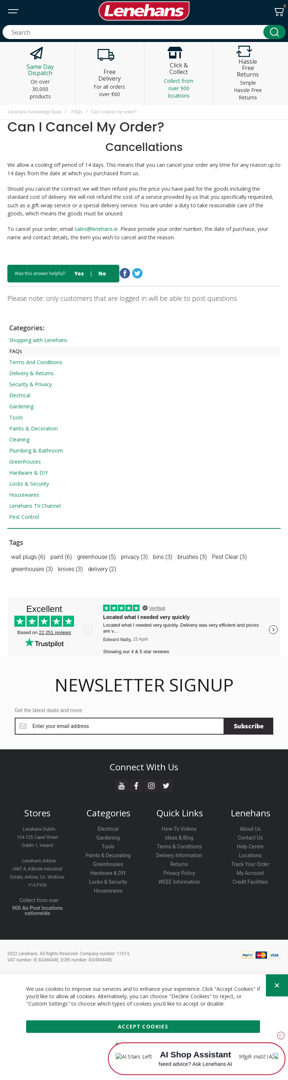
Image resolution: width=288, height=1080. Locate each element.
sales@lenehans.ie (96, 228)
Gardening (21, 406)
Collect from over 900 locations (178, 88)
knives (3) (70, 569)
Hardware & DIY (28, 472)
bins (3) (162, 556)
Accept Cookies (143, 1026)
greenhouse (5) (96, 556)
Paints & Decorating (108, 855)
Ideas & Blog (179, 838)
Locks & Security (29, 483)
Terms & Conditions (179, 846)
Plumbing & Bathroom (36, 450)
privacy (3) (134, 556)
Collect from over (39, 900)
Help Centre (250, 846)
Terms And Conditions (35, 362)
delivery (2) (102, 569)
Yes (79, 273)
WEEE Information (179, 882)
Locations (250, 855)
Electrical (19, 395)
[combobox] (144, 32)
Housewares (24, 494)
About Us (250, 829)
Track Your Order (250, 864)
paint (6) (61, 556)
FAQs (76, 112)
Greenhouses (25, 461)
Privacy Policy (179, 873)
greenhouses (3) (32, 569)
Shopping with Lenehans (38, 340)
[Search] (274, 32)
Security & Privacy (30, 384)
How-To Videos (179, 829)
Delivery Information (179, 855)
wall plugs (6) (28, 556)
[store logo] (144, 11)
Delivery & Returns (31, 373)
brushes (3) (192, 556)
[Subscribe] (248, 726)
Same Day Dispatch (40, 70)
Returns (179, 864)
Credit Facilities (250, 882)
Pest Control (24, 516)
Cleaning (19, 439)
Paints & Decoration (33, 428)
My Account (250, 873)
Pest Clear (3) (229, 556)
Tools (16, 417)
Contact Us (250, 838)
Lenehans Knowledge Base (35, 112)
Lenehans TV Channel (35, 505)
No (102, 273)
